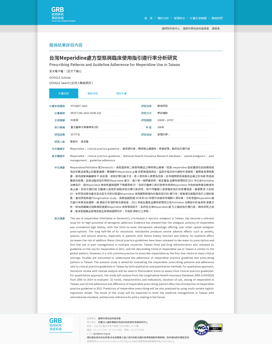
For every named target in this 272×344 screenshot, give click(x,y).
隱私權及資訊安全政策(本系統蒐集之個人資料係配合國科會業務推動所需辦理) (126, 337)
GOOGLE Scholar (60, 77)
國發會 (216, 28)
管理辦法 (179, 18)
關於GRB (163, 18)
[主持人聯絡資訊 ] (81, 83)
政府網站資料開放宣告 (178, 337)
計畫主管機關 (198, 18)
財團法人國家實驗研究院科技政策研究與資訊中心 (123, 322)
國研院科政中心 (171, 28)
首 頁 (148, 18)
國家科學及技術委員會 (196, 28)
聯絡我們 (217, 18)
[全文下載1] (74, 71)
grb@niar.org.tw (102, 333)
